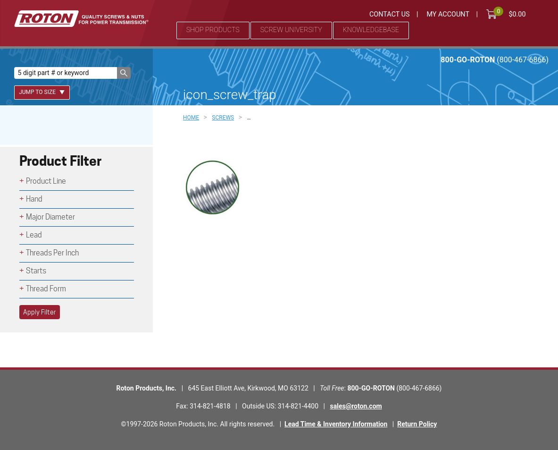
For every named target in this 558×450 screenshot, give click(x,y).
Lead (34, 234)
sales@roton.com (356, 406)
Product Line (46, 181)
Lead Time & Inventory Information (335, 424)
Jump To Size (42, 92)
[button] (124, 73)
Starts (36, 270)
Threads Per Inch (52, 252)
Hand (34, 199)
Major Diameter (50, 216)
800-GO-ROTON (495, 59)
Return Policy (417, 424)
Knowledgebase (371, 30)
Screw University (291, 30)
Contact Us (389, 14)
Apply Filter (39, 312)
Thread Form (46, 288)
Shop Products (213, 30)
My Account (447, 14)
